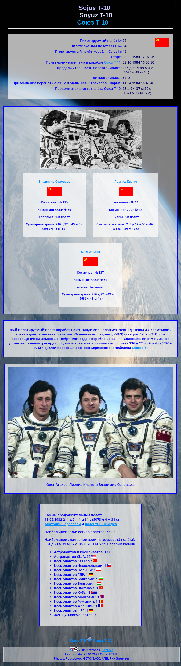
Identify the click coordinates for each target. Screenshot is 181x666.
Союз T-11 (112, 62)
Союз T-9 (77, 641)
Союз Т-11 (102, 641)
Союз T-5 (139, 347)
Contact (107, 650)
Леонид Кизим (126, 181)
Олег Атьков (90, 251)
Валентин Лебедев (101, 524)
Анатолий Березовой (63, 524)
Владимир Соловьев (54, 181)
